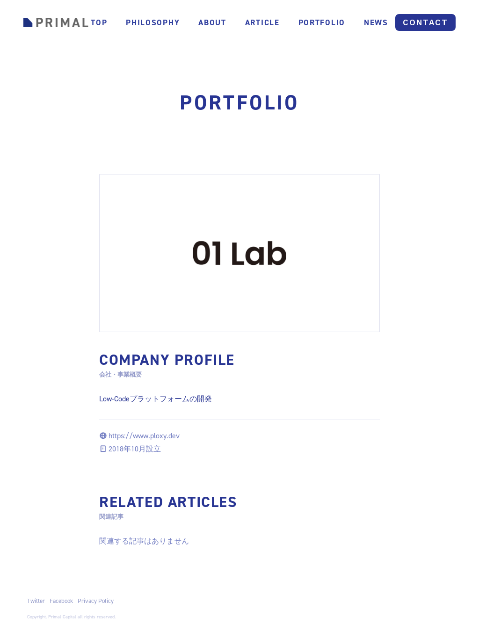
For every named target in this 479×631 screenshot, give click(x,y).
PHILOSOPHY (153, 22)
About (212, 22)
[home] (56, 22)
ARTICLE (262, 22)
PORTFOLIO (321, 22)
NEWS (376, 22)
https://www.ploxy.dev (144, 436)
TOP (99, 22)
